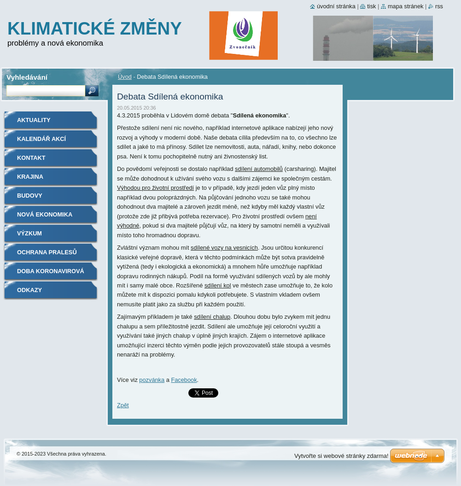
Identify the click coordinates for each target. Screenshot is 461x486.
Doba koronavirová (50, 271)
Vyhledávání (26, 77)
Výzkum (29, 233)
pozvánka (151, 379)
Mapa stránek (406, 6)
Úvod (125, 76)
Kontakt (31, 157)
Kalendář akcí (41, 138)
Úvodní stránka (336, 6)
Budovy (29, 195)
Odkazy (29, 290)
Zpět (123, 405)
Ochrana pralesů (47, 252)
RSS (439, 6)
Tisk (371, 6)
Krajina (30, 176)
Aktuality (34, 120)
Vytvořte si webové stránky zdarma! (341, 455)
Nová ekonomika (44, 214)
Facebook (184, 379)
